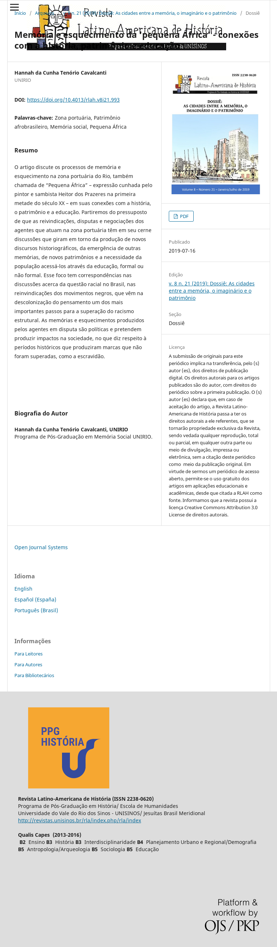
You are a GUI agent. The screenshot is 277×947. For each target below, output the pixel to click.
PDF (184, 216)
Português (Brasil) (36, 610)
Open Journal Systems (41, 547)
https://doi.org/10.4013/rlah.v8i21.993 (73, 99)
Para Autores (28, 664)
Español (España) (35, 599)
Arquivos (44, 13)
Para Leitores (28, 653)
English (23, 588)
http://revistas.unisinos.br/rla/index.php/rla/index (79, 820)
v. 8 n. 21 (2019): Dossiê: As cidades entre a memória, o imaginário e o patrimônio (150, 13)
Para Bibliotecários (34, 675)
